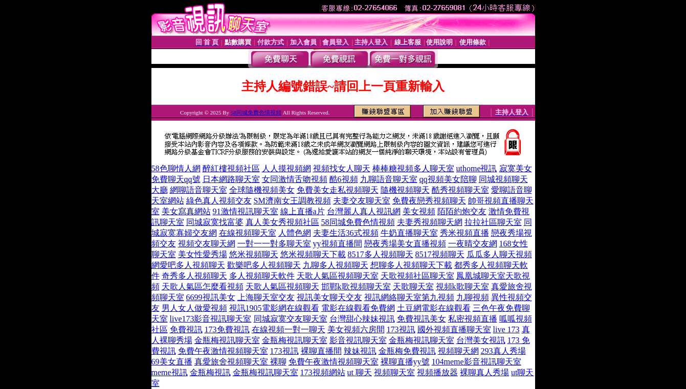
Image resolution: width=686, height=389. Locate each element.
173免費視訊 (227, 329)
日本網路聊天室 (231, 179)
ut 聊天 (359, 372)
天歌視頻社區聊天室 (417, 275)
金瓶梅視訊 (210, 372)
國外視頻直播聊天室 (454, 329)
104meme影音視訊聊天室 (476, 361)
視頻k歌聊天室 (462, 286)
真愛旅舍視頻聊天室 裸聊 (240, 361)
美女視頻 (419, 211)
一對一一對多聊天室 (274, 243)
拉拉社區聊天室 (493, 222)
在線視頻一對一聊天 (288, 329)
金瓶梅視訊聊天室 (227, 340)
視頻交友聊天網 (206, 243)
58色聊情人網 (176, 168)
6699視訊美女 (210, 297)
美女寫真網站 (186, 211)
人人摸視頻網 (286, 168)
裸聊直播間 (321, 351)
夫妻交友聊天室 (361, 200)
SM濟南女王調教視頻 (292, 200)
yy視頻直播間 (337, 243)
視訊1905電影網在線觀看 (274, 308)
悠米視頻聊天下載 (313, 254)
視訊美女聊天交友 (329, 297)
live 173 (506, 329)
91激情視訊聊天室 (245, 211)
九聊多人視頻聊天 (335, 265)
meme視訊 (169, 372)
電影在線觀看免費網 (358, 308)
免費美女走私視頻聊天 (338, 190)
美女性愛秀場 (202, 254)
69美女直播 (171, 361)
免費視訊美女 (421, 318)
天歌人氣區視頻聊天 (282, 286)
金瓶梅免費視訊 (407, 351)
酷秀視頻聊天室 (460, 190)
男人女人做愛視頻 (194, 308)
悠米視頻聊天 (253, 254)
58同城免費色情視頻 (256, 112)
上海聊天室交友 (266, 297)
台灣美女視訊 (480, 340)
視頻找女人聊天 (341, 168)
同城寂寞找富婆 (215, 222)
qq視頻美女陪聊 (448, 179)
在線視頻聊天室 (247, 232)
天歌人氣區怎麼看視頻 (203, 286)
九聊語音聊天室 (388, 179)
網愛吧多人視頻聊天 (188, 265)
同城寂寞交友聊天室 (290, 318)
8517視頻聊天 (439, 254)
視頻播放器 (437, 372)
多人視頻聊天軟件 (262, 275)
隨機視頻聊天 (405, 190)
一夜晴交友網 (472, 243)
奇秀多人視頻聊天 (194, 275)
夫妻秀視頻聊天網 (429, 222)
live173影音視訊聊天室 (211, 318)
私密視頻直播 (472, 318)
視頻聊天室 (394, 372)
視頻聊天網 (458, 351)
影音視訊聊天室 (358, 340)
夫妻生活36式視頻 (346, 232)
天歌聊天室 (413, 286)
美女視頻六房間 (356, 329)
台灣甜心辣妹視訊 (362, 318)
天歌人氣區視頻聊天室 (338, 275)
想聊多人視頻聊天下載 (411, 265)
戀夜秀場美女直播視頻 (405, 243)
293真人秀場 (503, 351)
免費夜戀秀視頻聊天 (429, 200)
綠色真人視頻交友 (219, 200)
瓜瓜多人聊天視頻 (499, 254)
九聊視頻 (472, 297)
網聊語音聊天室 (198, 190)
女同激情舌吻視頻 (294, 179)
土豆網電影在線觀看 (434, 308)
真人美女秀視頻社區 (282, 222)
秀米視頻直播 (464, 232)
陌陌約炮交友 (461, 211)
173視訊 (401, 329)
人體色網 (294, 232)
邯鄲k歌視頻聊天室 (356, 286)
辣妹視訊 (360, 351)
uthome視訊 (476, 168)
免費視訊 (186, 329)
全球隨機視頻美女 (262, 190)
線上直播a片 (302, 211)
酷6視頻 (343, 179)
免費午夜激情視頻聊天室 (223, 351)
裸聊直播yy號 (405, 361)
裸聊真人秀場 (484, 372)
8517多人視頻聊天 (380, 254)
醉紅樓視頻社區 (231, 168)
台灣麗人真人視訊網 (364, 211)
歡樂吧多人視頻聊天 (264, 265)
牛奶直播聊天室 (409, 232)
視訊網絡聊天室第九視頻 (409, 297)
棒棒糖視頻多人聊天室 (413, 168)
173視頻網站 (322, 372)
